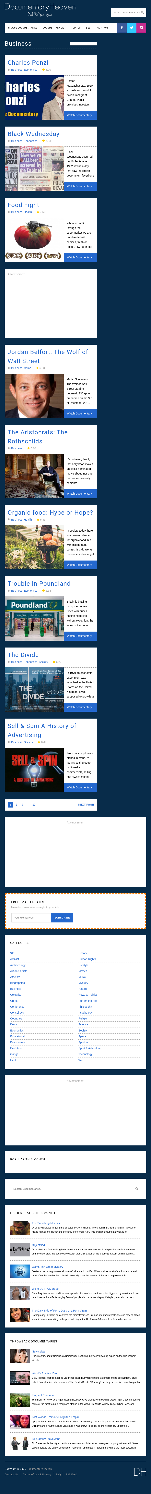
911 (12, 953)
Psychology (85, 1012)
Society (43, 661)
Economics (30, 69)
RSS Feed (71, 1474)
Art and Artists (18, 971)
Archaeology (18, 965)
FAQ (58, 1474)
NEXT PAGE (86, 804)
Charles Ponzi (28, 62)
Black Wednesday (34, 134)
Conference (17, 1006)
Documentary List (54, 28)
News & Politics (87, 994)
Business (16, 69)
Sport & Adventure (89, 1048)
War (80, 1060)
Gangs (14, 1054)
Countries (16, 1018)
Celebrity (15, 994)
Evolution (16, 1048)
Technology (85, 1054)
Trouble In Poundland (39, 583)
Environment (18, 1042)
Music (82, 977)
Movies (82, 971)
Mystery (83, 982)
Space (82, 1036)
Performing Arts (87, 1000)
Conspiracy (17, 1012)
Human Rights (87, 959)
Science (83, 1024)
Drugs (13, 1024)
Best (89, 28)
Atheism (15, 977)
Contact (102, 28)
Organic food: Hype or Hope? (50, 512)
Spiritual (83, 1042)
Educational (17, 1036)
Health (28, 212)
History (82, 953)
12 (34, 804)
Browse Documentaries (22, 28)
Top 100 (76, 28)
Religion (83, 1018)
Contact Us (11, 1474)
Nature (82, 988)
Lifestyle (83, 965)
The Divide (23, 655)
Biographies (17, 982)
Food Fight (23, 205)
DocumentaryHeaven (39, 1468)
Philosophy (85, 1006)
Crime (27, 368)
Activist (14, 959)
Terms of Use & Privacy (37, 1474)
